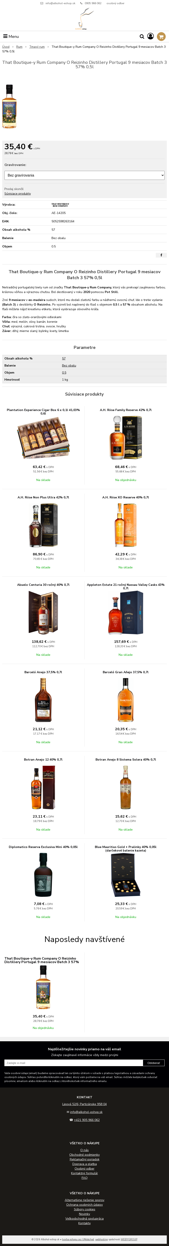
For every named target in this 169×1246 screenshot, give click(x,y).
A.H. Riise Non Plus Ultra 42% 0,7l (43, 497)
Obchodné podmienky (84, 1155)
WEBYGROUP (129, 1239)
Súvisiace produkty (17, 194)
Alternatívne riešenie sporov (84, 1200)
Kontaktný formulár (84, 1173)
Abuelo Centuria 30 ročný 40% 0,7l (43, 585)
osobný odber (115, 3)
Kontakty (84, 1223)
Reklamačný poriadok (84, 1159)
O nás (84, 1150)
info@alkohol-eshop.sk (60, 3)
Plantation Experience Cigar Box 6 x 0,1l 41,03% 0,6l (43, 412)
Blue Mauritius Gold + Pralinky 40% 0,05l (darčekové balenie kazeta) (125, 849)
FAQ (85, 1178)
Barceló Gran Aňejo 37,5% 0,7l (126, 672)
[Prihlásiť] (150, 36)
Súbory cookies (84, 1209)
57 (64, 358)
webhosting (101, 1239)
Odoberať (153, 1063)
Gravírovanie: (15, 164)
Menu (11, 36)
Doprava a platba (84, 1164)
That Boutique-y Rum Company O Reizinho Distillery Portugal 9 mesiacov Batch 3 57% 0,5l (41, 962)
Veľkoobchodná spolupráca (84, 1219)
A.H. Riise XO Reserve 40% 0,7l (125, 497)
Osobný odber (84, 1169)
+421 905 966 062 (87, 1120)
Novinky (84, 1214)
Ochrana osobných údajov (84, 1205)
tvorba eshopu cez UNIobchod (78, 1239)
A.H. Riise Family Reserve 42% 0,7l (126, 410)
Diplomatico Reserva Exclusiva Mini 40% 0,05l (43, 847)
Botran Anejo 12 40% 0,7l (43, 760)
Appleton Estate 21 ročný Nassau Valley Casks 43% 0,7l (126, 586)
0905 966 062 (93, 3)
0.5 (64, 372)
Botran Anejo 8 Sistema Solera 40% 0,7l (126, 760)
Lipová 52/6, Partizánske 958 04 (84, 1104)
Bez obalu (69, 365)
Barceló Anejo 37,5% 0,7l (43, 672)
